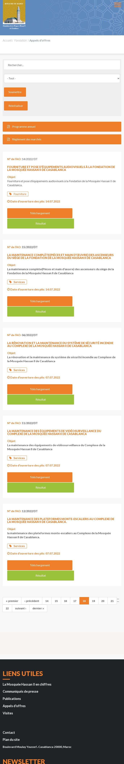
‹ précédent (32, 547)
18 (84, 547)
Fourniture (17, 194)
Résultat (89, 213)
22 (7, 554)
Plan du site (11, 686)
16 (65, 547)
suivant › (20, 554)
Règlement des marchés (24, 139)
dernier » (38, 554)
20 (103, 547)
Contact (9, 679)
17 (74, 547)
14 (46, 547)
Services (17, 271)
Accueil (7, 40)
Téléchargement (33, 213)
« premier (12, 547)
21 (112, 547)
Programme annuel (21, 126)
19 (93, 547)
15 (56, 547)
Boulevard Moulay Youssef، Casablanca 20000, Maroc (37, 693)
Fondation (20, 40)
